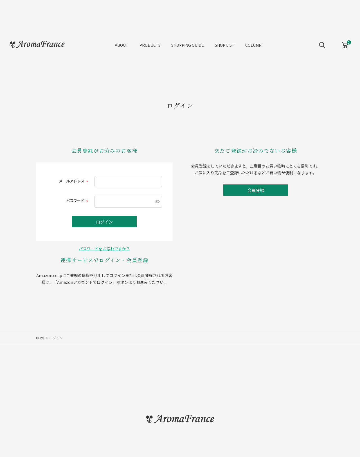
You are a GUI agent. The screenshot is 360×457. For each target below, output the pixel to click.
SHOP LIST (225, 45)
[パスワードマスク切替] (156, 201)
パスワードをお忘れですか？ (104, 248)
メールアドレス (74, 181)
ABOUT (122, 45)
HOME (40, 337)
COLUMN (253, 45)
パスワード (77, 200)
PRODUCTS (150, 45)
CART (345, 43)
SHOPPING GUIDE (187, 45)
